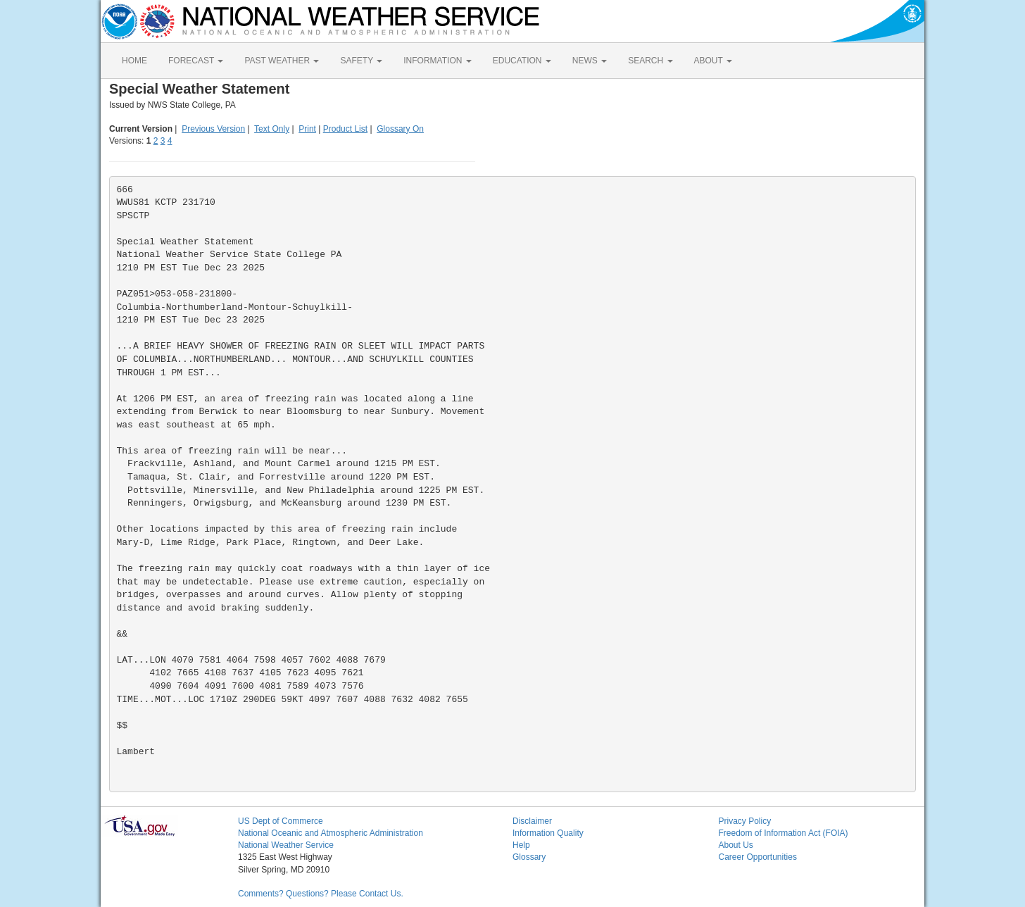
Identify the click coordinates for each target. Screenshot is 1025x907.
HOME (134, 60)
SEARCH (650, 60)
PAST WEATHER (281, 60)
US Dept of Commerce (280, 821)
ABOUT (713, 60)
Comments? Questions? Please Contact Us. (320, 894)
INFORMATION (437, 60)
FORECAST (195, 60)
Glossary (529, 857)
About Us (736, 845)
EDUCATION (522, 60)
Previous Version (213, 129)
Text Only (271, 129)
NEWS (589, 60)
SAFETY (361, 60)
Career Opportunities (758, 857)
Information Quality (548, 833)
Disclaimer (532, 821)
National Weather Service (286, 845)
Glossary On (400, 129)
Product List (345, 129)
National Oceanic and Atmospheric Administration (330, 833)
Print (307, 129)
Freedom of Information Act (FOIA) (783, 833)
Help (521, 845)
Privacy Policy (745, 821)
